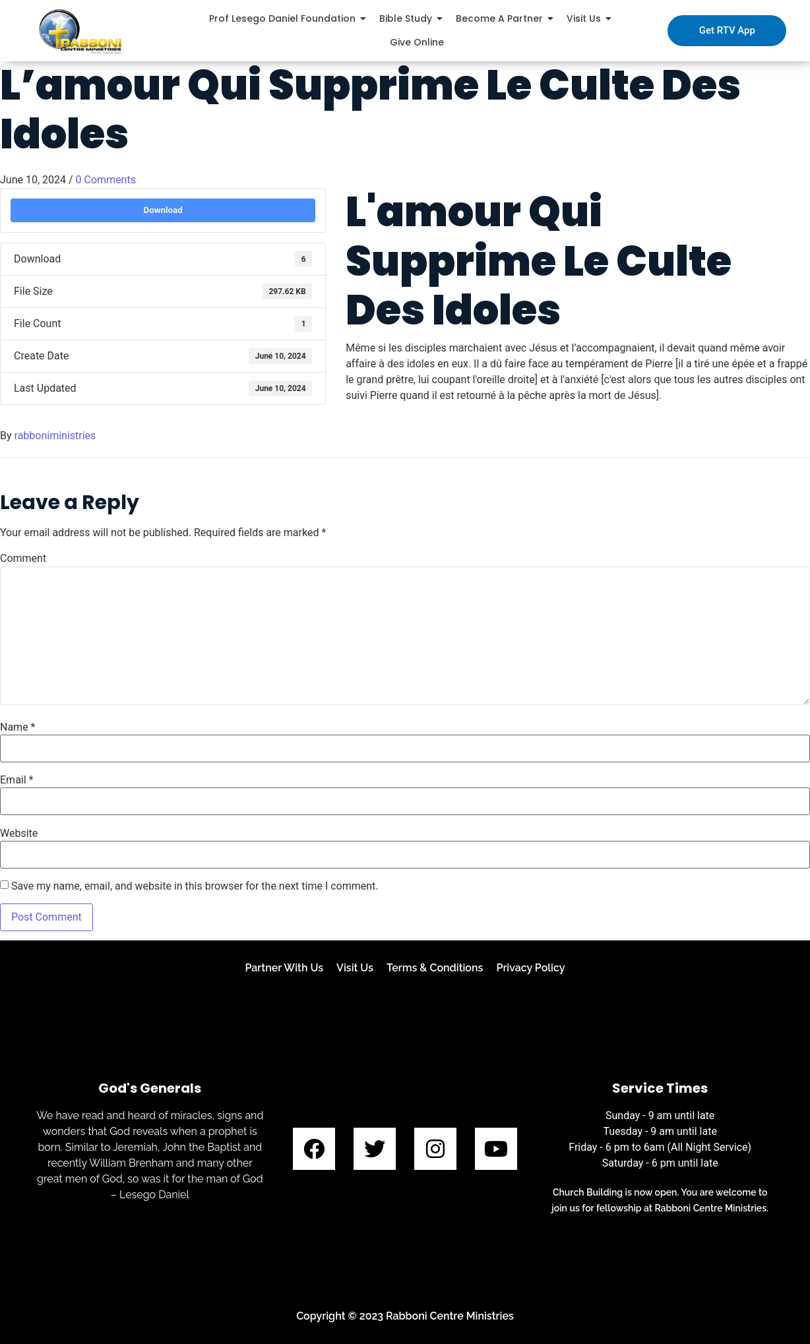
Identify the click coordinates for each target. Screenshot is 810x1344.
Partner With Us (284, 968)
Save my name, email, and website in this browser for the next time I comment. (195, 886)
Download (162, 210)
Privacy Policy (530, 968)
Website (19, 833)
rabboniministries (55, 435)
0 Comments (106, 179)
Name (18, 727)
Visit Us (354, 968)
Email (16, 780)
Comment (23, 558)
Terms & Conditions (435, 968)
